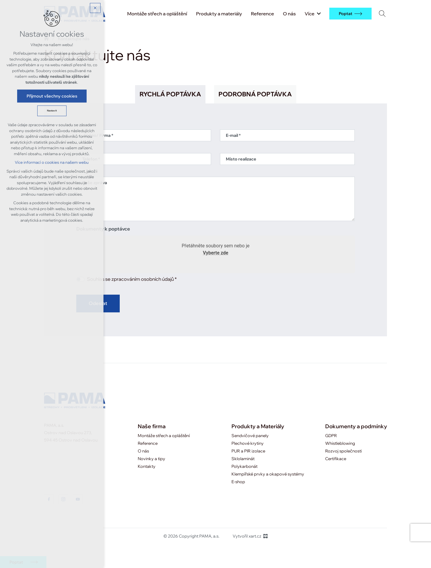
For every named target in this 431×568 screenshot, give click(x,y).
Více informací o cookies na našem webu (52, 162)
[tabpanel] (216, 217)
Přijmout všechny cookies (52, 96)
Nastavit (52, 110)
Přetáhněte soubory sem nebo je (215, 250)
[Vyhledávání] (382, 13)
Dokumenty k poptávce (103, 229)
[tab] (170, 94)
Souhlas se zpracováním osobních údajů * (132, 279)
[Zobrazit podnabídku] (319, 14)
